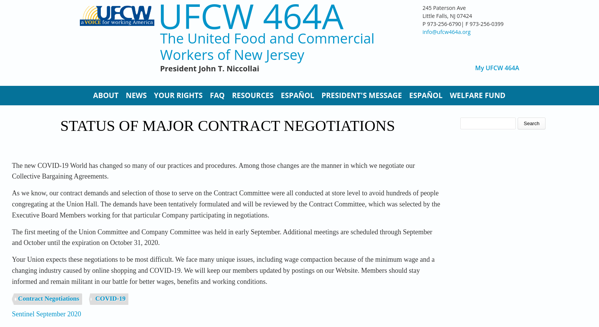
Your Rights (178, 95)
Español (297, 95)
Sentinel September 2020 (46, 314)
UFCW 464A (251, 16)
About (105, 95)
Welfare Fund (477, 95)
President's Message (362, 95)
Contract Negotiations (48, 298)
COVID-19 (110, 298)
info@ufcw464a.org (447, 31)
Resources (253, 95)
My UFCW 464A (497, 68)
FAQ (217, 95)
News (136, 95)
